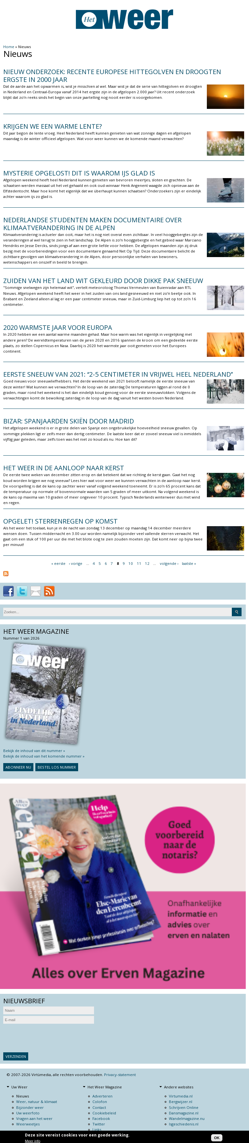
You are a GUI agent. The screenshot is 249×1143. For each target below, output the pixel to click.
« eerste (58, 563)
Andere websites (178, 1087)
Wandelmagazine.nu (187, 1118)
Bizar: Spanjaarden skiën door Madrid (68, 421)
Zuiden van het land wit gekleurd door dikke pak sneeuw (103, 280)
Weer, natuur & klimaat (36, 1101)
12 (147, 563)
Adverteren (102, 1096)
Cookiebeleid (104, 1113)
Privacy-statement (120, 1074)
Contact (99, 1107)
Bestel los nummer (57, 767)
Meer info (32, 1141)
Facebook (101, 1118)
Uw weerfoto (28, 1113)
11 (139, 563)
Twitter (98, 1124)
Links (96, 1129)
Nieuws (22, 1096)
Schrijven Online (183, 1107)
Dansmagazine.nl (183, 1113)
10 (130, 563)
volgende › (169, 563)
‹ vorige (75, 563)
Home (8, 46)
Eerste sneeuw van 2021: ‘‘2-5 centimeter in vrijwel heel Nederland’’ (118, 374)
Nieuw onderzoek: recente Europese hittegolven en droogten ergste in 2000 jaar (112, 75)
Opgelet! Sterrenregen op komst (60, 521)
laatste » (189, 563)
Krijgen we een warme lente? (52, 126)
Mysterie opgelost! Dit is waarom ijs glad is (79, 173)
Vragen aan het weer (34, 1118)
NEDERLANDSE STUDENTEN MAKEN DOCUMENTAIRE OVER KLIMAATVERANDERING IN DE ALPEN (92, 223)
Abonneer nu (18, 767)
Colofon (99, 1101)
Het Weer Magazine (105, 1087)
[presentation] (52, 1038)
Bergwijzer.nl (180, 1101)
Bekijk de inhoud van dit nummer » (34, 750)
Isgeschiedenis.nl (183, 1124)
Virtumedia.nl (181, 1096)
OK (216, 1138)
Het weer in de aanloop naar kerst (63, 467)
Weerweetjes (28, 1124)
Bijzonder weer (30, 1107)
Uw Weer (19, 1087)
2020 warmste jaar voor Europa (57, 327)
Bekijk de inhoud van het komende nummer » (44, 756)
